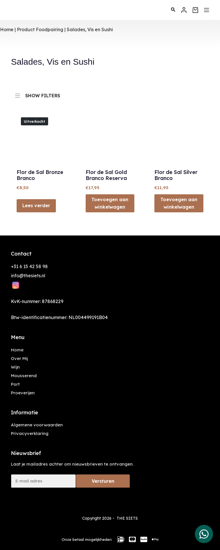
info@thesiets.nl (28, 275)
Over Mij (19, 358)
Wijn (15, 367)
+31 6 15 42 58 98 (29, 266)
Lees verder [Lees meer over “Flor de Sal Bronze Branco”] (36, 205)
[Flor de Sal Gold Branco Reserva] (110, 137)
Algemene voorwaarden (37, 425)
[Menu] (206, 10)
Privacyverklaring (29, 433)
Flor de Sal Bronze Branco (40, 175)
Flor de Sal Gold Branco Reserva (106, 175)
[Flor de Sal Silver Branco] (178, 137)
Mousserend (24, 375)
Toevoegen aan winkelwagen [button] (109, 203)
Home (6, 29)
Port (15, 384)
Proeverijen (23, 392)
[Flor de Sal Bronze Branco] (41, 137)
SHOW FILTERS (37, 93)
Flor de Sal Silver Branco (175, 175)
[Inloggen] (184, 10)
